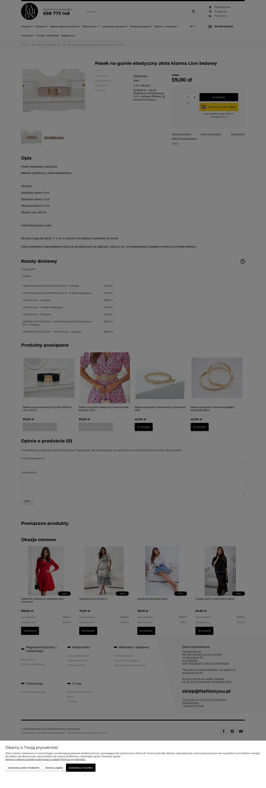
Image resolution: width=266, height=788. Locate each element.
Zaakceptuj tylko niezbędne (23, 767)
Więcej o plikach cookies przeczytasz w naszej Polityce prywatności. (45, 759)
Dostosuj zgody (54, 767)
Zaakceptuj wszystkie (81, 767)
